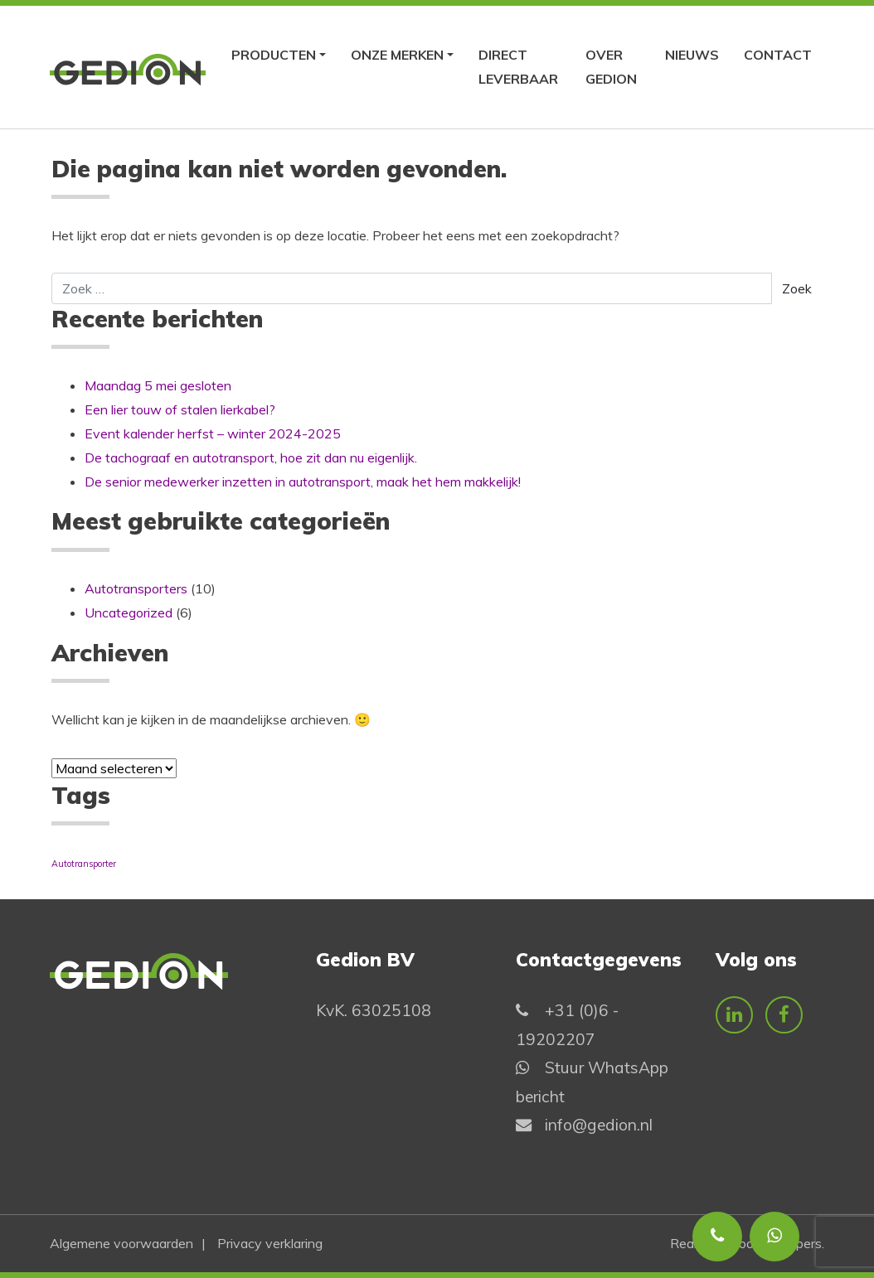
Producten (273, 54)
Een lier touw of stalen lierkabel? (180, 409)
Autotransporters (136, 588)
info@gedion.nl (599, 1125)
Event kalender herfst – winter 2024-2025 (213, 433)
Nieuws (692, 54)
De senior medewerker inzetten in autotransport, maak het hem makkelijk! (303, 481)
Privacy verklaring (270, 1243)
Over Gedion (611, 66)
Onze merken (397, 54)
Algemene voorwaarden (121, 1243)
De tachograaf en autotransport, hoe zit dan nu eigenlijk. (251, 457)
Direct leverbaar (518, 66)
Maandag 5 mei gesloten (158, 385)
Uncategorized (128, 612)
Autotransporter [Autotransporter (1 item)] (83, 863)
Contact (778, 54)
